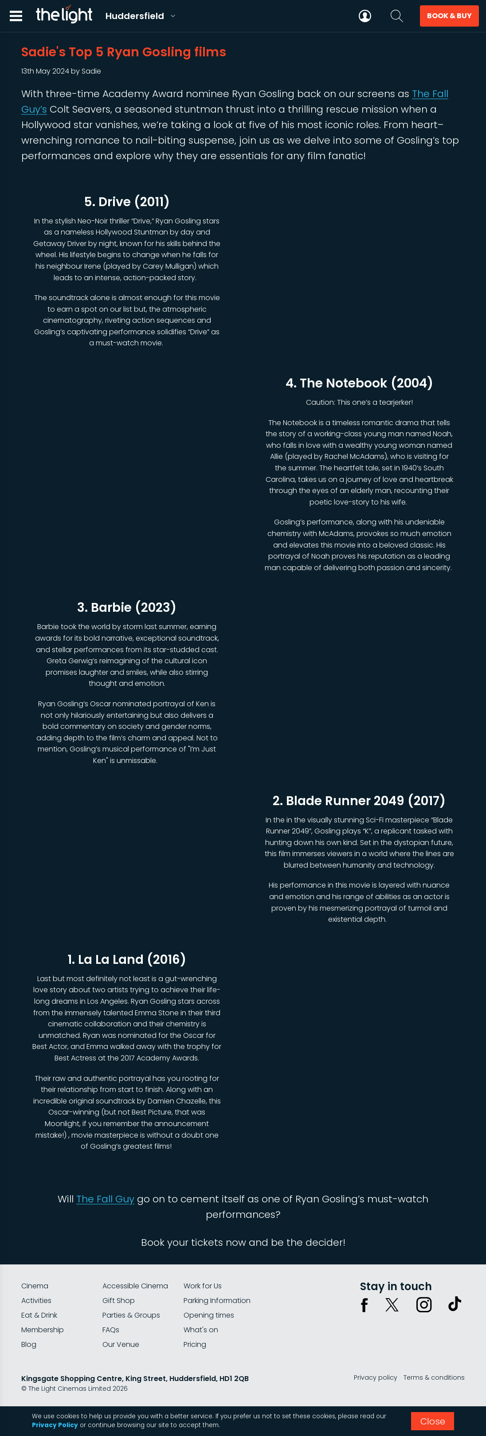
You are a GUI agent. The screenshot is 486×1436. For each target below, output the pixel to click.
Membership (42, 1330)
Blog (28, 1344)
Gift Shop (118, 1300)
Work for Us (203, 1286)
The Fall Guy (105, 1199)
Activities (36, 1300)
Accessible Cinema (135, 1286)
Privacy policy (375, 1377)
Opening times (209, 1315)
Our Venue (120, 1344)
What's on (201, 1330)
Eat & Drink (39, 1315)
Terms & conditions (434, 1377)
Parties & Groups (131, 1315)
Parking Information (217, 1300)
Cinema (34, 1286)
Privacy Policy (55, 1425)
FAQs (110, 1330)
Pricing (195, 1344)
